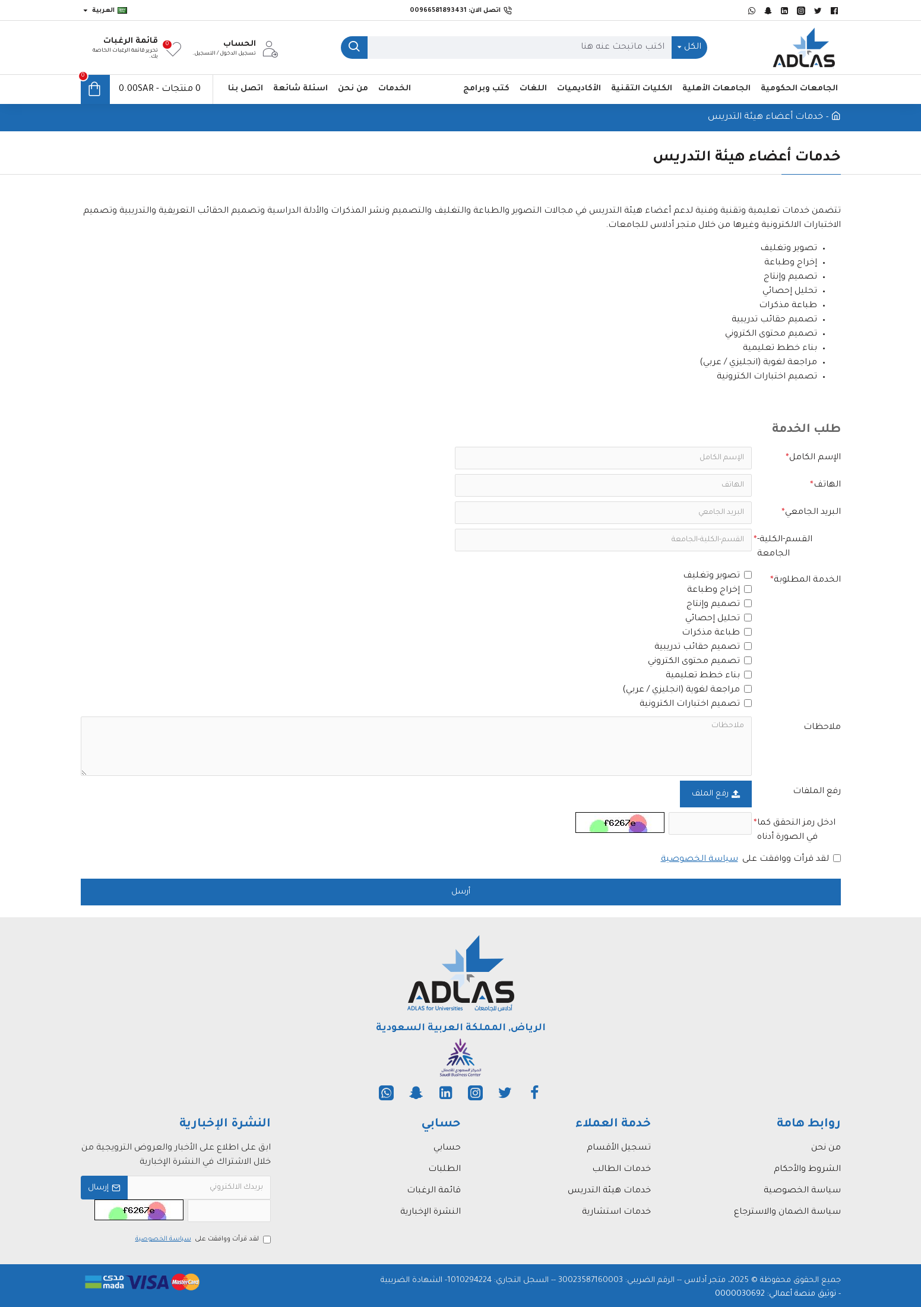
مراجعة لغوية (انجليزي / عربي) (687, 690)
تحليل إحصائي (718, 619)
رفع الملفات (817, 792)
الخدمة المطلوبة (807, 580)
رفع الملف (716, 794)
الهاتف (827, 485)
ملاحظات (822, 728)
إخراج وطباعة (719, 590)
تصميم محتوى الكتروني (700, 661)
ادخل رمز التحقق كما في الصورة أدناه (796, 830)
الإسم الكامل (815, 458)
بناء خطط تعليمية (709, 676)
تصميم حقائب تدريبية (703, 647)
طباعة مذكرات (717, 633)
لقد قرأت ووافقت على (750, 860)
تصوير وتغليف (717, 576)
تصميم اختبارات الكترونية (696, 704)
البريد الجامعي (813, 512)
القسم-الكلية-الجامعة (784, 547)
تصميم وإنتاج (719, 604)
